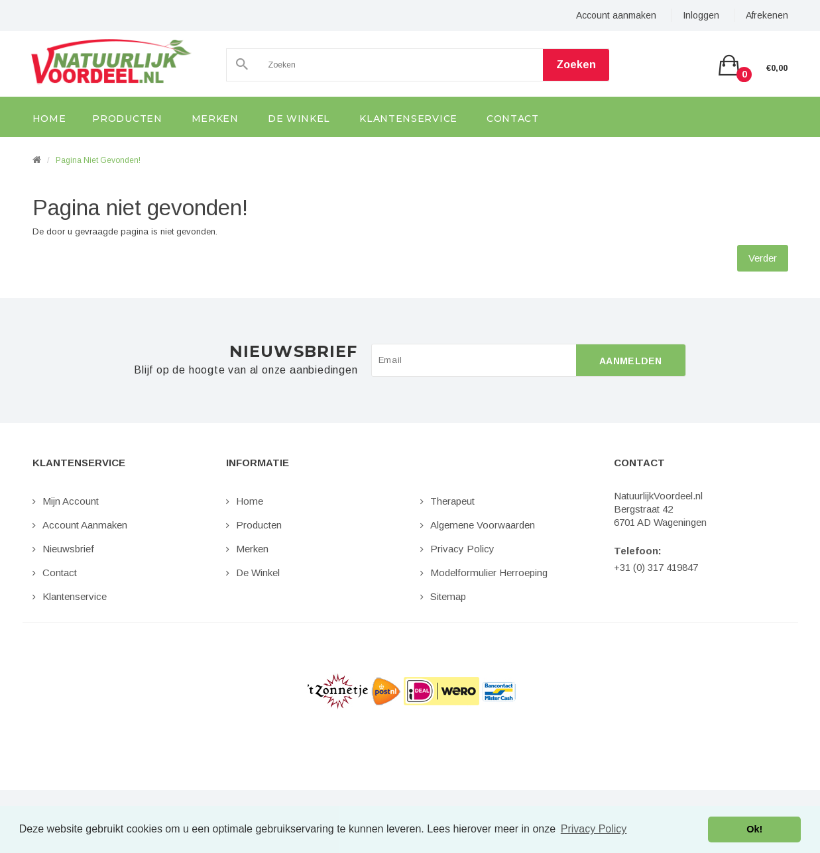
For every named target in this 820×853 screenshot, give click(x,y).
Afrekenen (767, 15)
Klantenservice (74, 596)
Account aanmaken (616, 15)
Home (249, 501)
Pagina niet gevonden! (98, 160)
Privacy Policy (462, 548)
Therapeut (452, 501)
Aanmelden (630, 361)
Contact (59, 572)
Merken (252, 548)
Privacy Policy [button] (594, 828)
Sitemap (448, 596)
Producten (259, 524)
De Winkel (258, 572)
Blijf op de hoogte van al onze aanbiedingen (245, 370)
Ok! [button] (754, 829)
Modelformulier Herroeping (489, 572)
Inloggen (701, 15)
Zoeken (576, 64)
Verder (762, 258)
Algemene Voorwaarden (482, 524)
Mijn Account (70, 501)
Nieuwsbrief (68, 548)
